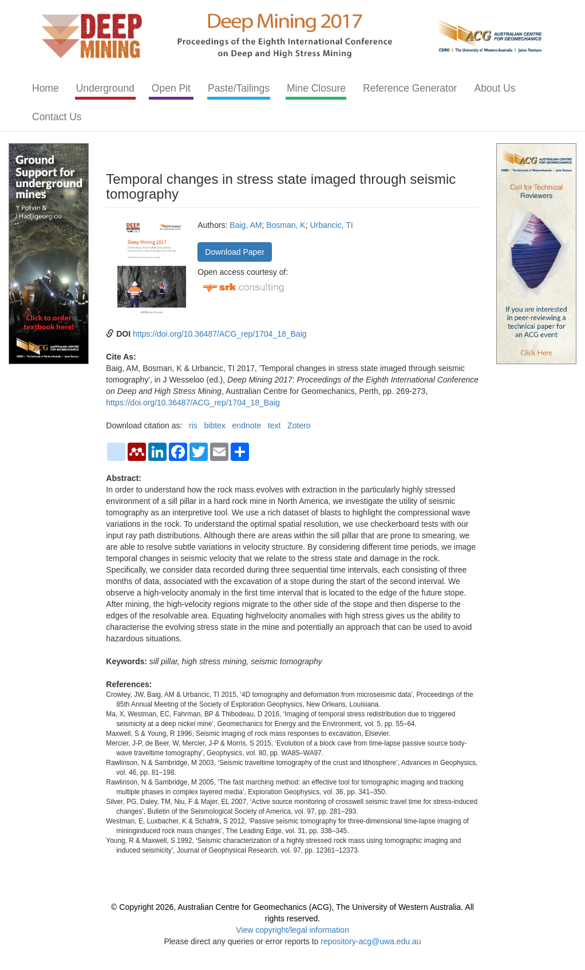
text (274, 425)
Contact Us (57, 117)
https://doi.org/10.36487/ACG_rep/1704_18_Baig (220, 333)
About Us (494, 88)
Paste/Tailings (239, 88)
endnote (247, 425)
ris (193, 425)
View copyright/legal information (292, 929)
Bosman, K (285, 225)
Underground (105, 88)
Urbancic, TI (331, 225)
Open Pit (171, 88)
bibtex (215, 425)
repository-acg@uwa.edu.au (371, 941)
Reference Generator (410, 88)
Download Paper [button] (234, 252)
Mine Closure (316, 88)
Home (45, 88)
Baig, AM (246, 225)
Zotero (298, 425)
